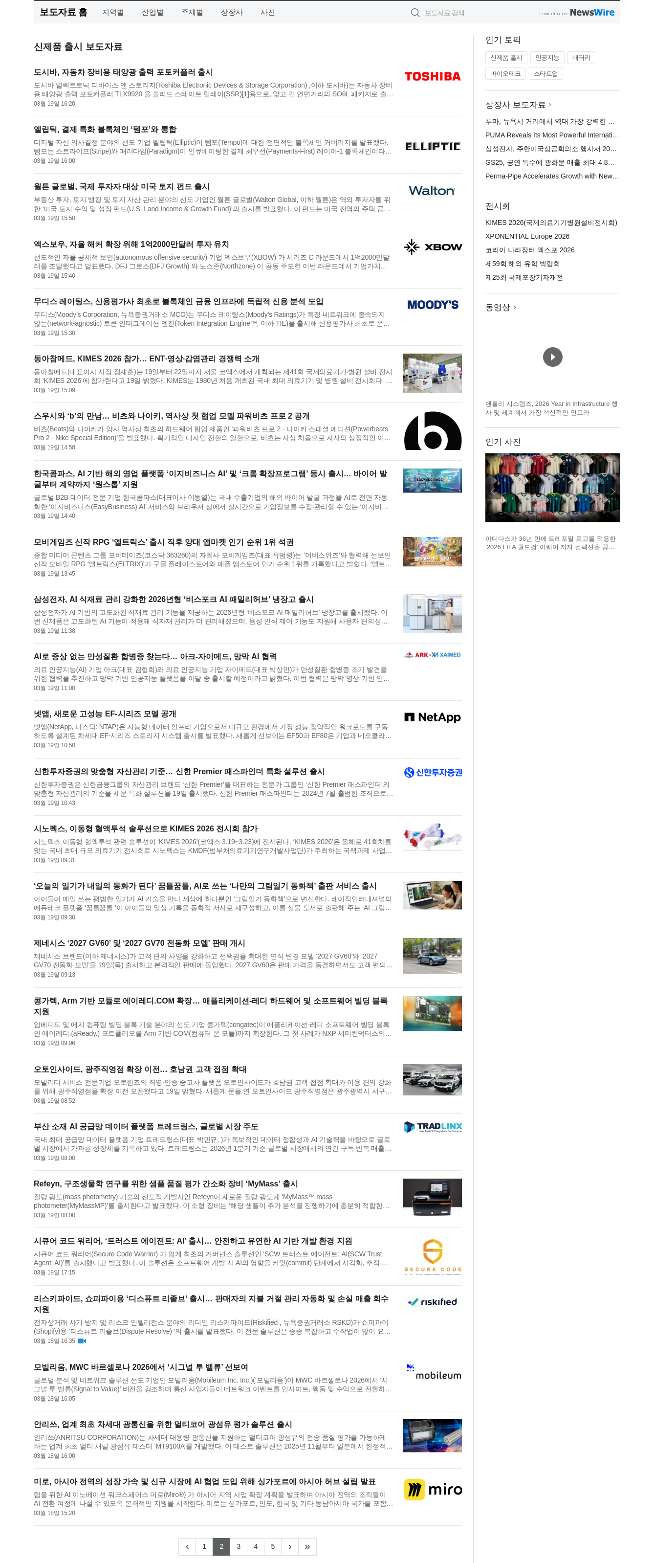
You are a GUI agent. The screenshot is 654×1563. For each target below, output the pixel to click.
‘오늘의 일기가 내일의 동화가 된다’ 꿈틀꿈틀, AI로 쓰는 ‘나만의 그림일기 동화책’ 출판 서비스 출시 (205, 886)
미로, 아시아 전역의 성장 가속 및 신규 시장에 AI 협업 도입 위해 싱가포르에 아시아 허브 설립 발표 (205, 1481)
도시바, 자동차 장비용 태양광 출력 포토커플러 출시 (123, 72)
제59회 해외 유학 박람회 (522, 264)
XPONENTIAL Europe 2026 (527, 236)
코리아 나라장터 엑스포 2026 (530, 250)
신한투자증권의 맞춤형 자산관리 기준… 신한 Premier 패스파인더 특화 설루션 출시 (179, 771)
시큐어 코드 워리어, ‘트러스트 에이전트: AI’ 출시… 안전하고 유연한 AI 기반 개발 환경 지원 (193, 1241)
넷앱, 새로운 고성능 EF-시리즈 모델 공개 (105, 714)
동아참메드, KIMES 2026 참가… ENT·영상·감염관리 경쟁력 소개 (147, 359)
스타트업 (546, 73)
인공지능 (547, 57)
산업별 (153, 12)
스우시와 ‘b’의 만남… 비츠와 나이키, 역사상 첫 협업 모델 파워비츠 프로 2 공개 (172, 416)
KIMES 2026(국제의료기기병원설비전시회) (551, 222)
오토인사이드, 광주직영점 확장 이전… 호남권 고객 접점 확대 (140, 1069)
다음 (612, 491)
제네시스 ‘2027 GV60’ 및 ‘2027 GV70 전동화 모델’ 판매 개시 (139, 943)
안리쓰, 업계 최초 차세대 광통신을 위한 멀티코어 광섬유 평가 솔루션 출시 (163, 1424)
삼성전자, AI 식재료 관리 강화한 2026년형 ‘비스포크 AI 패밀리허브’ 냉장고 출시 (174, 599)
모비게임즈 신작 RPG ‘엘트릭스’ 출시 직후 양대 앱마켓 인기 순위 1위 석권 (164, 542)
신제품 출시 (506, 57)
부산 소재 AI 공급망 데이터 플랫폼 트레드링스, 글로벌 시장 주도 (146, 1126)
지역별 (113, 12)
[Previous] (187, 1547)
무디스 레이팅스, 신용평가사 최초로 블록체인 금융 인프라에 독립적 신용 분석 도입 (179, 301)
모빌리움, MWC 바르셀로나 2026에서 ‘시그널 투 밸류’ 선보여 (141, 1367)
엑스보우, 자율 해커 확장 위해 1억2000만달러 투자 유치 (131, 244)
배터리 (581, 57)
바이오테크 (505, 73)
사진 (268, 12)
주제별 (192, 12)
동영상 (497, 307)
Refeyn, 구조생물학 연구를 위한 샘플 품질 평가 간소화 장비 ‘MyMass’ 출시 (166, 1184)
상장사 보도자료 (515, 105)
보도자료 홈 (63, 12)
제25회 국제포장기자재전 (524, 277)
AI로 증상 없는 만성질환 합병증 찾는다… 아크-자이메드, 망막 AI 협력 (155, 656)
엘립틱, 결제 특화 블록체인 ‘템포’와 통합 (105, 129)
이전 (493, 491)
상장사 (232, 12)
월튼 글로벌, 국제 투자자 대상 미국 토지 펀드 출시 (122, 186)
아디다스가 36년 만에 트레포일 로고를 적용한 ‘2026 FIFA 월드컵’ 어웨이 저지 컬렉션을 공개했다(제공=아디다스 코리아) (550, 547)
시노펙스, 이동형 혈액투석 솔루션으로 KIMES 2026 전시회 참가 (146, 829)
